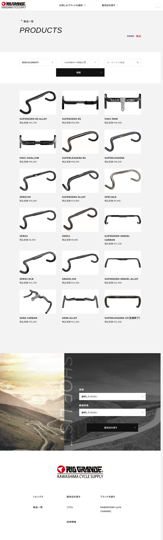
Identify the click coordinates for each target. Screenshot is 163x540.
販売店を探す (109, 5)
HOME (130, 36)
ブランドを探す (107, 505)
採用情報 (71, 530)
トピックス (38, 505)
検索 (89, 73)
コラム (70, 515)
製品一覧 (38, 515)
